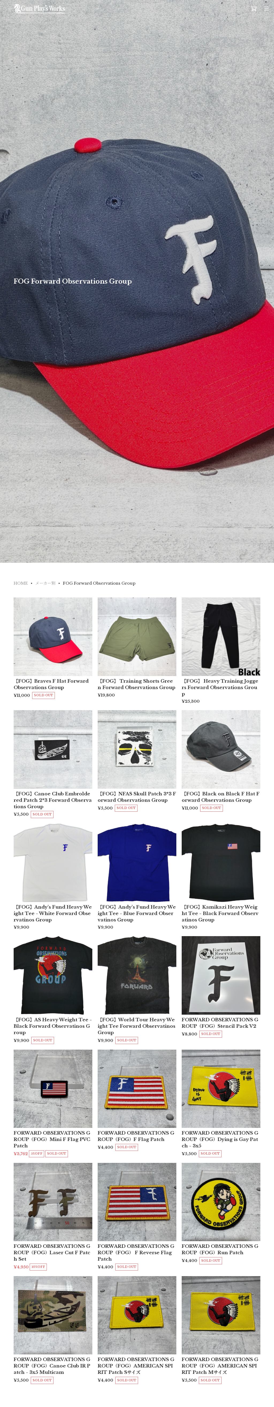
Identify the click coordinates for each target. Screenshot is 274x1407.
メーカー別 (45, 583)
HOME (21, 583)
